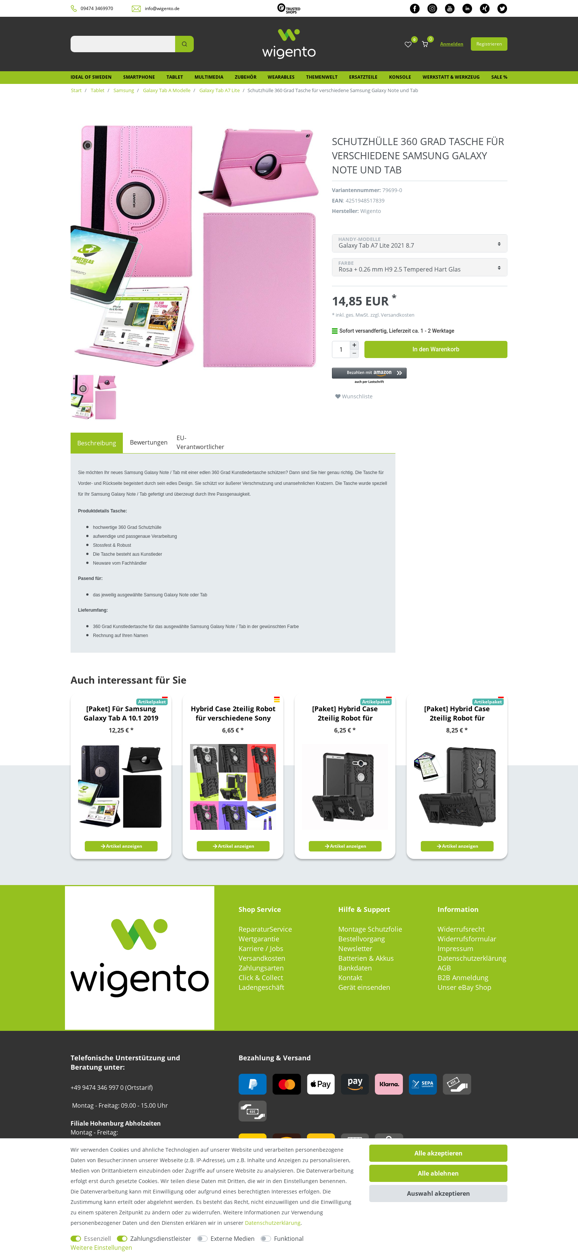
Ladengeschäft (261, 987)
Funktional (289, 1239)
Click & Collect (261, 977)
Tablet (175, 77)
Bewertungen (149, 442)
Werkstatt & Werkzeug (451, 77)
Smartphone (139, 77)
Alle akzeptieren (438, 1153)
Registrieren (489, 44)
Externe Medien (233, 1239)
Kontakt (350, 977)
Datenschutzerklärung (472, 958)
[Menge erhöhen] (354, 345)
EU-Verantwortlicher (200, 442)
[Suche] (184, 44)
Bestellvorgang (361, 938)
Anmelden (451, 44)
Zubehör (246, 77)
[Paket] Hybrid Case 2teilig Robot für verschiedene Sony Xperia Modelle (345, 713)
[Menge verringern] (354, 353)
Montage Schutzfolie (370, 929)
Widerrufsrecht (461, 929)
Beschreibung (96, 443)
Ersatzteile (363, 77)
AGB (444, 967)
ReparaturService (265, 929)
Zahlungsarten (261, 967)
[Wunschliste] (408, 45)
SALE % (499, 77)
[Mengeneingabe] (341, 349)
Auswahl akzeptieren (438, 1193)
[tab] (97, 443)
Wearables (281, 77)
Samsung (123, 90)
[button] (416, 376)
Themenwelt (322, 77)
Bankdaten (355, 967)
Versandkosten (397, 314)
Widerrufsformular (467, 938)
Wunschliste (354, 396)
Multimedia (209, 77)
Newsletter (355, 948)
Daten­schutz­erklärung (273, 1222)
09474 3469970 (97, 8)
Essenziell (97, 1239)
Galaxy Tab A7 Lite (219, 90)
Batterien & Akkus (366, 958)
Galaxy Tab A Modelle (166, 90)
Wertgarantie (259, 938)
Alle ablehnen (438, 1173)
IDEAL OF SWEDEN (91, 77)
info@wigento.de (162, 8)
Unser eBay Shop (464, 987)
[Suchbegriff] (123, 44)
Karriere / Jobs (261, 948)
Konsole (400, 77)
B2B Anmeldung (463, 977)
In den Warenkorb (436, 349)
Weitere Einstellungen (101, 1247)
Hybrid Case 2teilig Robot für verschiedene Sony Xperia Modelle (233, 713)
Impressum (455, 948)
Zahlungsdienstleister (160, 1239)
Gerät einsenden (364, 987)
